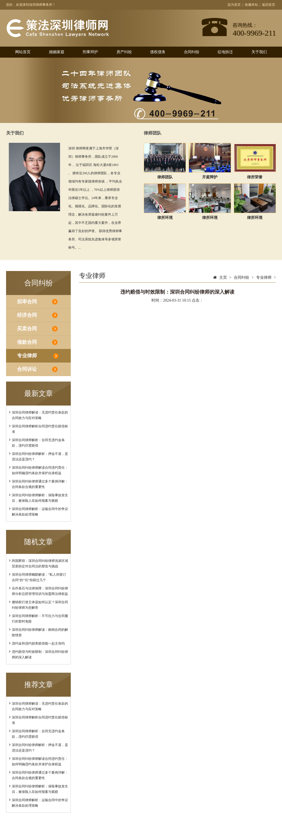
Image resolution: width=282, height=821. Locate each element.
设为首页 (234, 5)
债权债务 (158, 52)
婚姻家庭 (56, 52)
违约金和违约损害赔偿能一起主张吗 (38, 643)
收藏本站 (251, 5)
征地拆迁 (225, 52)
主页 (223, 277)
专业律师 (27, 355)
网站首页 (23, 52)
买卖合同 (27, 328)
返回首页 (268, 5)
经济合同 (27, 315)
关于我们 (259, 52)
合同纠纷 (191, 52)
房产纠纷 (124, 52)
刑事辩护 (90, 52)
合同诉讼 (27, 369)
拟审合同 (27, 301)
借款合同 (27, 342)
